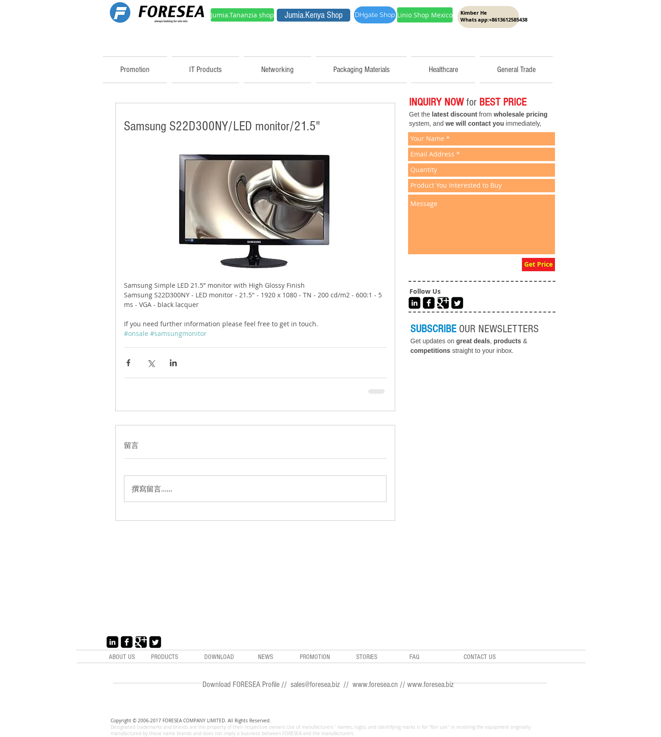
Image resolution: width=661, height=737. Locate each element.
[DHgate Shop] (375, 14)
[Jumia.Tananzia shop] (242, 14)
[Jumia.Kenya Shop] (313, 15)
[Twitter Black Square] (457, 303)
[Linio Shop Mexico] (425, 14)
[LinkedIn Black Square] (414, 303)
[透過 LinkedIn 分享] (173, 362)
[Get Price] (538, 264)
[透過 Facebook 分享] (128, 362)
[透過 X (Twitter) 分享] (150, 362)
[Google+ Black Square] (443, 303)
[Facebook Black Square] (429, 303)
